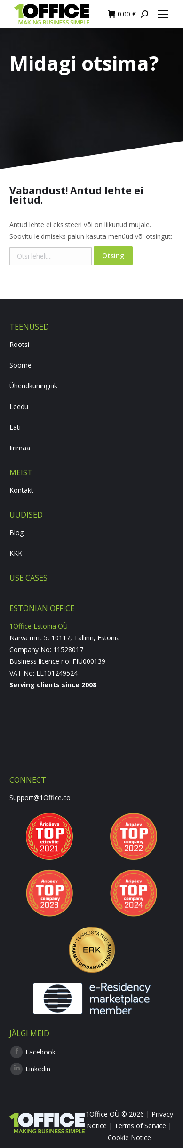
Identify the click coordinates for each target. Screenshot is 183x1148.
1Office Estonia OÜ (38, 625)
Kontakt (21, 490)
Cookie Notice (129, 1137)
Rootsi (19, 344)
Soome (20, 365)
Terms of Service (140, 1125)
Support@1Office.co (40, 797)
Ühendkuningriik (33, 385)
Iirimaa (19, 447)
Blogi (17, 532)
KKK (15, 553)
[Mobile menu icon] (163, 14)
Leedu (18, 406)
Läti (15, 427)
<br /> (91, 726)
